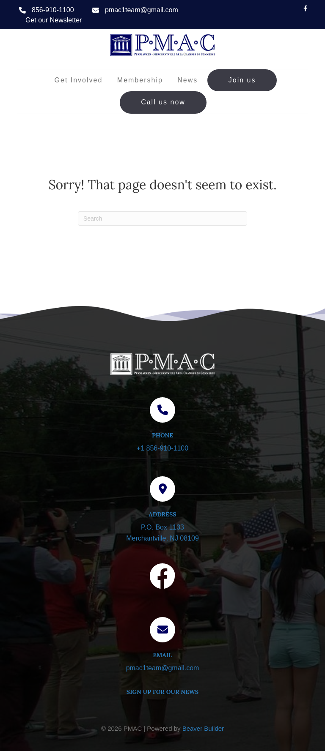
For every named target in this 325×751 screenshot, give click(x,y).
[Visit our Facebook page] (162, 578)
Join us (242, 80)
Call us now (163, 102)
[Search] (162, 218)
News (187, 80)
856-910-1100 (53, 10)
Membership (140, 80)
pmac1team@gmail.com (141, 10)
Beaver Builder (203, 728)
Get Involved (79, 80)
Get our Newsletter (53, 20)
